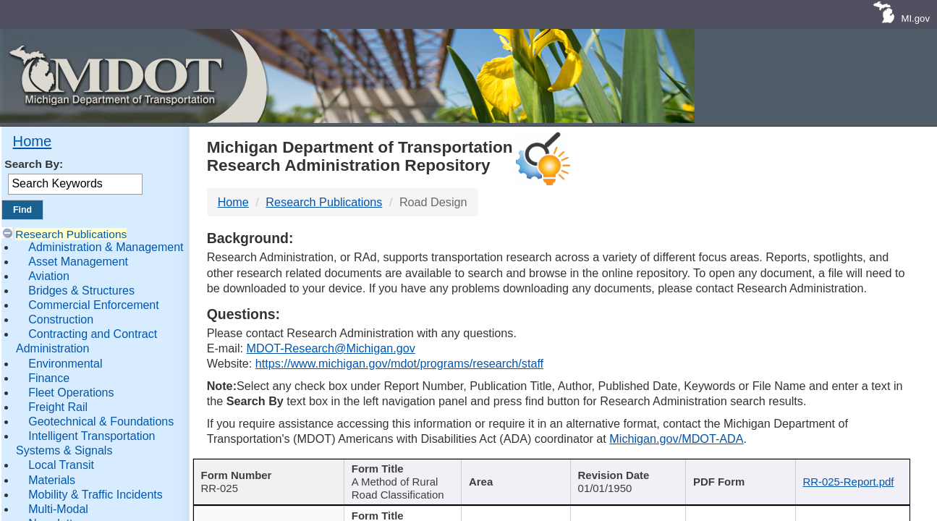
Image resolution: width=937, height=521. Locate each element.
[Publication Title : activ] (398, 479)
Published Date (620, 470)
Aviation (48, 276)
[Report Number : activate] (266, 479)
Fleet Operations (71, 392)
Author (507, 470)
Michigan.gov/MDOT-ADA (676, 438)
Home (32, 141)
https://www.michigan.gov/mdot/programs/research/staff (399, 363)
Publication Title (392, 470)
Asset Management (78, 261)
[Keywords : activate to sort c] (741, 479)
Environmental (65, 363)
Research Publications (71, 234)
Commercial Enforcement (93, 305)
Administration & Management (105, 247)
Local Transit (61, 465)
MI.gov (915, 18)
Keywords (735, 470)
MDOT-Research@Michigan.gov (331, 348)
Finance (48, 378)
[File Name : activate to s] (854, 479)
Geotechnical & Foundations (101, 421)
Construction (60, 319)
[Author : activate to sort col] (512, 479)
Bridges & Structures (81, 290)
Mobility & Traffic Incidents (95, 494)
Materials (51, 480)
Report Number (260, 470)
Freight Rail (58, 407)
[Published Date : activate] (626, 479)
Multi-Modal (58, 509)
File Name (849, 470)
